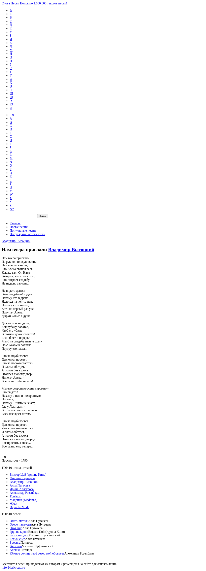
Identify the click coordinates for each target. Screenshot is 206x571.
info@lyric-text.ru (13, 567)
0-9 (12, 114)
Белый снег (17, 539)
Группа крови (19, 531)
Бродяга (15, 542)
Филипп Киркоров (22, 478)
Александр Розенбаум (24, 492)
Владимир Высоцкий (16, 241)
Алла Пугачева (20, 485)
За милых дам (19, 535)
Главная (15, 223)
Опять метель (19, 521)
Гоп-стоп (16, 546)
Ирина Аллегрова (22, 489)
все (12, 209)
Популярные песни (23, 230)
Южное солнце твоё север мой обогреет (37, 553)
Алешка (15, 549)
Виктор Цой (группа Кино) (28, 474)
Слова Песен (34, 3)
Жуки (13, 503)
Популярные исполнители (27, 234)
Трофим (15, 496)
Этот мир (16, 528)
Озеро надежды (20, 524)
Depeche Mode (19, 507)
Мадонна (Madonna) (23, 500)
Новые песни (19, 227)
